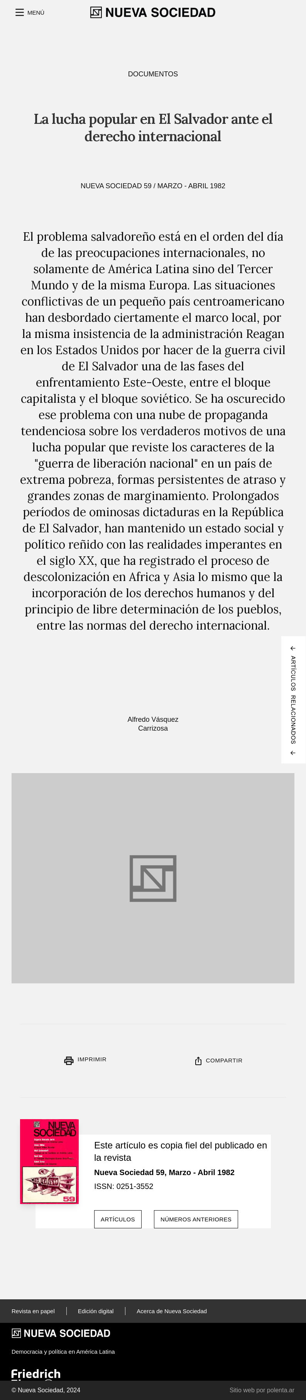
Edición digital (96, 1311)
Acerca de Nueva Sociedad (172, 1311)
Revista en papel (33, 1311)
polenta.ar (280, 1390)
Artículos (118, 1219)
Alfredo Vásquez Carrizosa (152, 724)
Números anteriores (196, 1219)
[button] (29, 12)
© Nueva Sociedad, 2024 (46, 1390)
